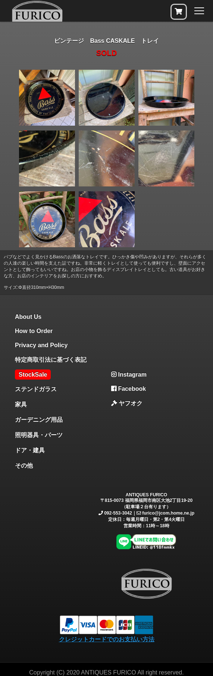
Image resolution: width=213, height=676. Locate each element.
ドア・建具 (30, 450)
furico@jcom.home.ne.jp (168, 513)
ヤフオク (126, 403)
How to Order (34, 331)
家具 (21, 404)
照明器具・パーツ (39, 435)
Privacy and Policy (41, 345)
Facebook (128, 389)
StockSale (33, 374)
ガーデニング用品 (39, 419)
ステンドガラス (36, 389)
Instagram (129, 374)
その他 (24, 465)
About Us (28, 317)
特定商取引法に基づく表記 (51, 359)
